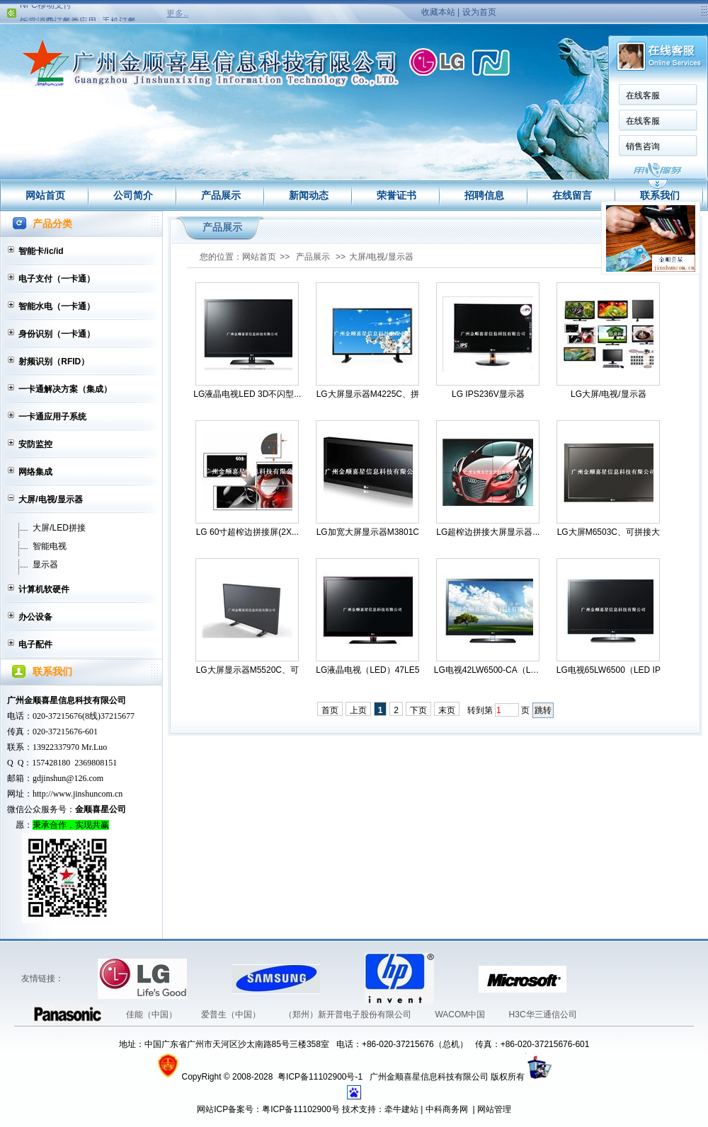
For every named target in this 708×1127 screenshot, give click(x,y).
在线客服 (479, 95)
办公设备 (35, 617)
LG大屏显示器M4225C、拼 (367, 394)
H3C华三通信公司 (543, 1014)
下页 (418, 710)
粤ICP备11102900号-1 (321, 1077)
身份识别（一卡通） (56, 334)
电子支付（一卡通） (56, 279)
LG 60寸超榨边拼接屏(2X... (247, 532)
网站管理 (494, 1109)
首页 (329, 710)
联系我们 (660, 195)
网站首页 (45, 195)
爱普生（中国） (232, 1014)
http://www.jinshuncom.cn (77, 794)
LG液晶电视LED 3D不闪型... (247, 394)
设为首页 (479, 12)
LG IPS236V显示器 (488, 394)
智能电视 (50, 546)
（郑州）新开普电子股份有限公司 (348, 1014)
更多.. (177, 13)
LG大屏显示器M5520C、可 (247, 670)
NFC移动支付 (46, 8)
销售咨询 (479, 146)
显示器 (45, 565)
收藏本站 (438, 12)
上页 (358, 710)
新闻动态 (309, 195)
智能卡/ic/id (40, 251)
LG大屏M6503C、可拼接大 (608, 532)
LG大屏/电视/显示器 (608, 394)
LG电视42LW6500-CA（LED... (488, 670)
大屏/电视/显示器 (50, 499)
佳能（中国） (152, 1014)
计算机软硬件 (43, 589)
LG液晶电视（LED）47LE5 (367, 670)
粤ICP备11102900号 (300, 1109)
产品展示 (221, 195)
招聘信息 (484, 195)
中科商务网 (447, 1109)
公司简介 (133, 195)
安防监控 (35, 444)
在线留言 (572, 195)
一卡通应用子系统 (52, 417)
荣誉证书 (396, 195)
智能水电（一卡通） (56, 306)
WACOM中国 (461, 1014)
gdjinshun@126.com (68, 778)
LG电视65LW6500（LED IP (608, 670)
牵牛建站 (401, 1109)
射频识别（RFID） (53, 361)
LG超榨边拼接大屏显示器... (487, 532)
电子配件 (35, 644)
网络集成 (35, 472)
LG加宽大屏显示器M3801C (367, 532)
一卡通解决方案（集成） (65, 389)
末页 (446, 710)
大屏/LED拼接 (59, 528)
